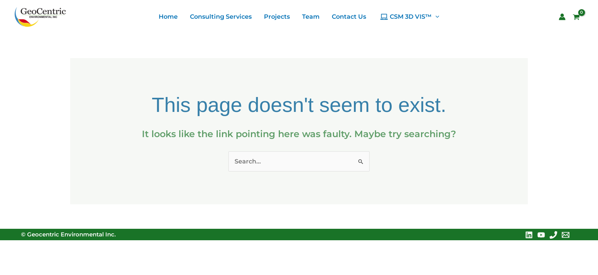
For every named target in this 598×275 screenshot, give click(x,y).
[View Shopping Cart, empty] (579, 17)
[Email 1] (565, 235)
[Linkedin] (529, 235)
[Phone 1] (553, 235)
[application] (435, 17)
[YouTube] (541, 235)
